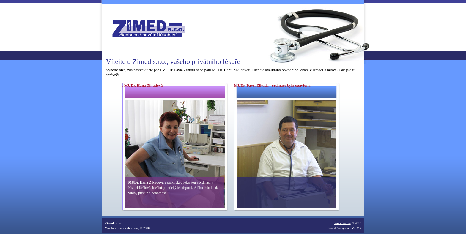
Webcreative (342, 223)
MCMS (356, 228)
